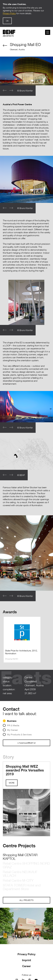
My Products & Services (19, 734)
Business (11, 721)
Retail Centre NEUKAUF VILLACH (20, 874)
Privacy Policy (26, 954)
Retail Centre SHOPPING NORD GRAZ (26, 865)
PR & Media (13, 725)
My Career (12, 730)
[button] (11, 90)
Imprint (26, 960)
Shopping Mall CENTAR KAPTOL (20, 856)
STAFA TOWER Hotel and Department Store (22, 887)
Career (26, 966)
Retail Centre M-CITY (18, 880)
